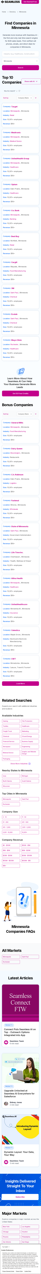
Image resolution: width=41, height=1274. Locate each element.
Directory (13, 12)
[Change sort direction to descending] (36, 97)
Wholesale (14, 509)
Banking (13, 219)
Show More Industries (20, 764)
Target (14, 107)
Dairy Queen (16, 449)
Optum (14, 184)
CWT (13, 659)
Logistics (13, 483)
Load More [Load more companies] (20, 684)
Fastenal (15, 500)
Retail (12, 115)
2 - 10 (5, 817)
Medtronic (16, 132)
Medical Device (16, 141)
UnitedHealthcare (19, 604)
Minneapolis (15, 111)
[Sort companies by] (25, 98)
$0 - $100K (6, 845)
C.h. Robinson (17, 475)
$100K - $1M (26, 845)
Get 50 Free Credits (20, 393)
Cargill (14, 262)
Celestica (15, 630)
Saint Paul (14, 293)
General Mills (17, 423)
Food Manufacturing (18, 271)
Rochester (14, 344)
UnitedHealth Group (20, 158)
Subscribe (20, 1197)
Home (4, 12)
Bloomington (15, 453)
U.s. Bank (15, 210)
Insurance (14, 613)
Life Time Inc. (17, 552)
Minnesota (22, 12)
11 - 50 (24, 817)
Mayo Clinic (16, 340)
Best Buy (15, 236)
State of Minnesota (19, 526)
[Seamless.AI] (10, 2)
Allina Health (17, 578)
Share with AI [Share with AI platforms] (31, 81)
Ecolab (14, 314)
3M (12, 288)
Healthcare (14, 167)
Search (20, 68)
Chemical (13, 297)
